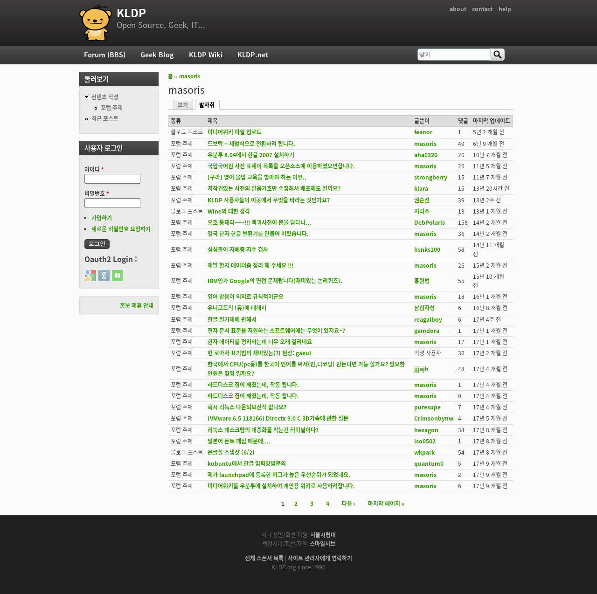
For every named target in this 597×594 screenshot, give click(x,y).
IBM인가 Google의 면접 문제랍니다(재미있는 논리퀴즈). (275, 280)
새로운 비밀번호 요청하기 (121, 229)
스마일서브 (322, 543)
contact (482, 9)
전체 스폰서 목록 (264, 558)
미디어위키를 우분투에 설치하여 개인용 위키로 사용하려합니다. (281, 486)
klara (421, 188)
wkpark (424, 452)
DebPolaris (429, 222)
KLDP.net (252, 54)
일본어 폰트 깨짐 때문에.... (239, 441)
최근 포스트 (104, 118)
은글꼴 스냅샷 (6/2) (231, 452)
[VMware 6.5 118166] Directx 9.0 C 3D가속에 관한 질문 (278, 418)
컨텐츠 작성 (104, 97)
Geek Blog (157, 54)
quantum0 (429, 463)
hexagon (426, 430)
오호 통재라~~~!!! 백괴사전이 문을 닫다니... (259, 222)
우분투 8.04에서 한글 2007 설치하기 (251, 155)
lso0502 (425, 441)
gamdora (426, 330)
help (505, 9)
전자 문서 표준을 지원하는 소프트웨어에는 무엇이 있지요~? (276, 330)
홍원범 (422, 280)
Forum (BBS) (104, 54)
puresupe (427, 407)
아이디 (94, 169)
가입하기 (101, 218)
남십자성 (424, 308)
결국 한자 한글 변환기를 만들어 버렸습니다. (258, 233)
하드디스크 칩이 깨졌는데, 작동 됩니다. (253, 384)
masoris (189, 76)
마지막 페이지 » (386, 503)
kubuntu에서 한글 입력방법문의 (247, 463)
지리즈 (422, 211)
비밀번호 (96, 193)
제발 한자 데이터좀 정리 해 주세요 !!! (250, 265)
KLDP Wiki (205, 54)
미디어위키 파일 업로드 (235, 132)
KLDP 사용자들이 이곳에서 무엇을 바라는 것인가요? (269, 200)
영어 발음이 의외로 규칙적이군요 (246, 296)
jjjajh (421, 369)
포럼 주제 (112, 108)
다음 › (348, 503)
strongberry (430, 177)
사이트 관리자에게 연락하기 (320, 558)
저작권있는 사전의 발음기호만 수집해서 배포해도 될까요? (274, 188)
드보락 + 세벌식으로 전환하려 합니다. (251, 143)
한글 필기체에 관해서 (232, 319)
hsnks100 (427, 249)
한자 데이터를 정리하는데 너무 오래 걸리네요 (260, 342)
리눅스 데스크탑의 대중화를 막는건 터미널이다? (263, 430)
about (458, 9)
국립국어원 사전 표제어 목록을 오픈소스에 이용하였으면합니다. (281, 166)
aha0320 (425, 155)
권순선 (422, 200)
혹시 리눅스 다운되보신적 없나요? (247, 407)
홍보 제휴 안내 (136, 305)
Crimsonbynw (433, 418)
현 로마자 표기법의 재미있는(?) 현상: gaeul (259, 353)
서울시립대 (323, 535)
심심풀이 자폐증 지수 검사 (238, 249)
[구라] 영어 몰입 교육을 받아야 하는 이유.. (257, 177)
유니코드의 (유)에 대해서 (237, 308)
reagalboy (428, 319)
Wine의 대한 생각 (229, 211)
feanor (423, 132)
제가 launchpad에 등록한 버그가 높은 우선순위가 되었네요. (279, 474)
